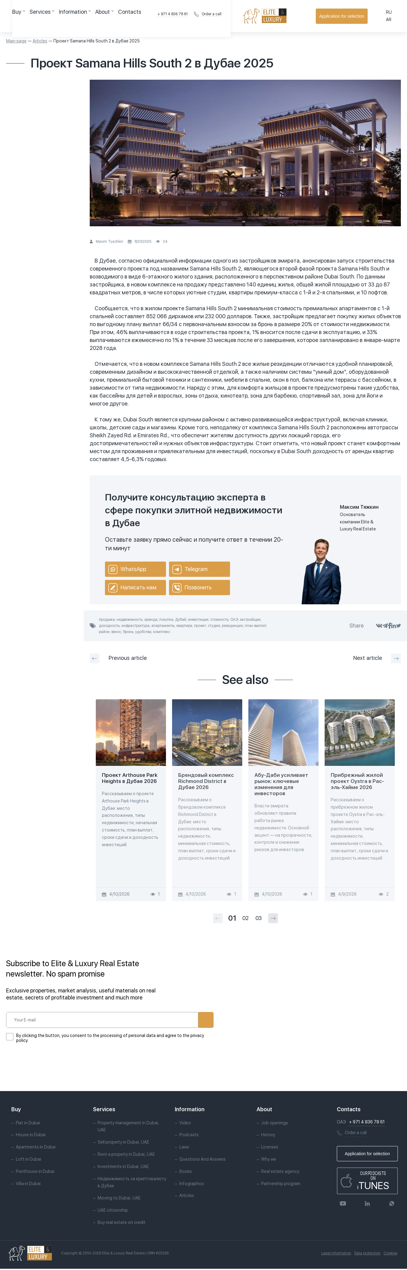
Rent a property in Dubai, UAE (126, 1155)
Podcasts (189, 1136)
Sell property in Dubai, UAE (123, 1143)
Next (377, 658)
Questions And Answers (202, 1160)
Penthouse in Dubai (35, 1172)
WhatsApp (127, 569)
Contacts (164, 15)
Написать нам (132, 587)
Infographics (191, 1184)
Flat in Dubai (28, 1123)
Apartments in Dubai (36, 1148)
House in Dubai (30, 1136)
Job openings (274, 1123)
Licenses (269, 1148)
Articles (40, 40)
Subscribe (185, 1019)
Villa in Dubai (28, 1184)
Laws (184, 1148)
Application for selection (368, 16)
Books (185, 1172)
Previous (118, 658)
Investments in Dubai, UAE (123, 1167)
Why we (268, 1160)
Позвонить (192, 587)
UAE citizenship (113, 1211)
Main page (16, 40)
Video (185, 1123)
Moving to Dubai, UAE (119, 1199)
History (268, 1136)
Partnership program (280, 1184)
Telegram (189, 569)
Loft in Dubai (28, 1160)
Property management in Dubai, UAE (128, 1127)
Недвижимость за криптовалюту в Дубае (132, 1183)
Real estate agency (280, 1172)
